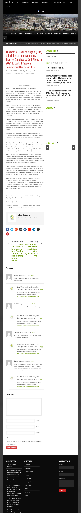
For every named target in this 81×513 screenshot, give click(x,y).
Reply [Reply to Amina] (32, 275)
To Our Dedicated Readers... (55, 67)
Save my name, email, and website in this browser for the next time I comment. (24, 443)
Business (13, 33)
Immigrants (57, 33)
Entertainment (28, 33)
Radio (12, 2)
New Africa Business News (58, 2)
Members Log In (51, 56)
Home (6, 2)
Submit (63, 490)
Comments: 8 (30, 73)
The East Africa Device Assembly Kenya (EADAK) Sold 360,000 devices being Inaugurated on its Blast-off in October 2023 (59, 94)
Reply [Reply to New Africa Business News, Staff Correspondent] (41, 289)
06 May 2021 (17, 71)
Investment (66, 33)
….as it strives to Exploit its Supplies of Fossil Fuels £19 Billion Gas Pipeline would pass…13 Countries (14, 502)
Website (38, 432)
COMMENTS (64, 63)
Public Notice (44, 2)
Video (20, 33)
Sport (36, 33)
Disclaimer (35, 2)
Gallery (73, 33)
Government (48, 33)
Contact (70, 2)
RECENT (48, 63)
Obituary (27, 492)
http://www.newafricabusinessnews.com (28, 296)
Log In (8, 6)
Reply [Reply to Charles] (33, 332)
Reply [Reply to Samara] (33, 304)
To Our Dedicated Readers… (31, 43)
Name (37, 420)
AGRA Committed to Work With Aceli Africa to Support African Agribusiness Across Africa (31, 250)
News (7, 33)
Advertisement (25, 2)
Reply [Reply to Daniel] (32, 361)
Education (28, 468)
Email (37, 426)
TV (18, 2)
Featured (27, 475)
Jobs (41, 33)
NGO (5, 39)
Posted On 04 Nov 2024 (52, 70)
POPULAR (55, 63)
